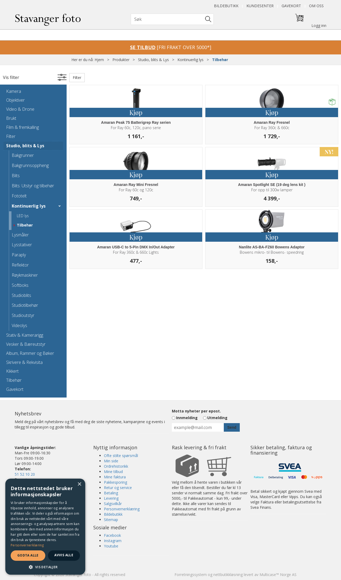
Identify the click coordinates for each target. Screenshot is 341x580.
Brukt (11, 118)
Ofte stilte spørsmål (121, 455)
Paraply (19, 255)
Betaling (111, 492)
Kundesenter (260, 5)
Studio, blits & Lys (153, 59)
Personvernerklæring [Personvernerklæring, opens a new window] (27, 545)
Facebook (112, 535)
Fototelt (19, 196)
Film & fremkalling (22, 127)
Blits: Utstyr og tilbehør (33, 186)
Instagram (112, 540)
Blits (16, 175)
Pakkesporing (115, 482)
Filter (10, 136)
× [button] (79, 484)
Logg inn (318, 25)
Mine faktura (115, 476)
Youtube (111, 546)
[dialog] (45, 527)
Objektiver (15, 100)
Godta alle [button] (28, 555)
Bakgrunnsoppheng (30, 165)
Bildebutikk (226, 5)
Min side (111, 460)
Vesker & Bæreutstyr (26, 344)
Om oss (316, 5)
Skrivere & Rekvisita (24, 362)
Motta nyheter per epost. (196, 411)
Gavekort (291, 5)
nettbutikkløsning (228, 574)
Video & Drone (20, 109)
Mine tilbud (113, 471)
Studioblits (21, 295)
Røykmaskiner (25, 275)
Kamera (13, 91)
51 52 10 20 (25, 474)
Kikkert (12, 371)
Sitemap (111, 519)
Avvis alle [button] (63, 555)
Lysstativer (22, 245)
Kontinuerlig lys (190, 59)
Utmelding (217, 417)
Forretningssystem (190, 574)
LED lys (23, 215)
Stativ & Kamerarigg (24, 335)
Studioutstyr (23, 315)
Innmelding (187, 417)
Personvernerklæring (122, 508)
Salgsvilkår (113, 503)
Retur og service (118, 487)
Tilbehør (220, 59)
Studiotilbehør (25, 305)
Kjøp (135, 112)
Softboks (20, 285)
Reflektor (20, 265)
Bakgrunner (23, 155)
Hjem (99, 59)
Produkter (120, 59)
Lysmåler (20, 235)
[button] (45, 566)
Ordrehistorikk (116, 466)
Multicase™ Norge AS (278, 574)
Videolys (19, 325)
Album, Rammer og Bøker (30, 353)
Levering (111, 498)
